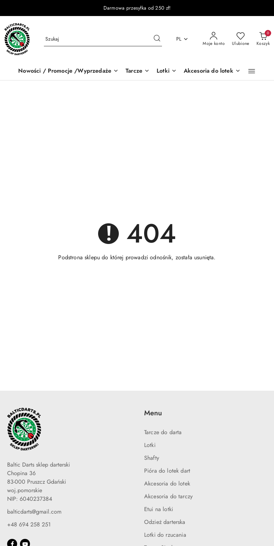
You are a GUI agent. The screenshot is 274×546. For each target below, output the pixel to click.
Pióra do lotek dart (167, 471)
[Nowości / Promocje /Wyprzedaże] (68, 71)
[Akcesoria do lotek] (212, 71)
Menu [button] (153, 413)
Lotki (150, 445)
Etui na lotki (158, 509)
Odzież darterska (165, 522)
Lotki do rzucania (165, 535)
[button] (252, 71)
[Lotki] (167, 71)
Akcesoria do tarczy (168, 496)
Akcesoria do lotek (167, 483)
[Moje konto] (214, 39)
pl (182, 38)
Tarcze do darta (163, 432)
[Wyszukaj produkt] (103, 39)
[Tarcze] (137, 71)
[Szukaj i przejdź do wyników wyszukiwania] (157, 39)
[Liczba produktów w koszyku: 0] (263, 39)
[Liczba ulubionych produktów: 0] (240, 39)
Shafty (151, 458)
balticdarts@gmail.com (34, 512)
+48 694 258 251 (29, 524)
